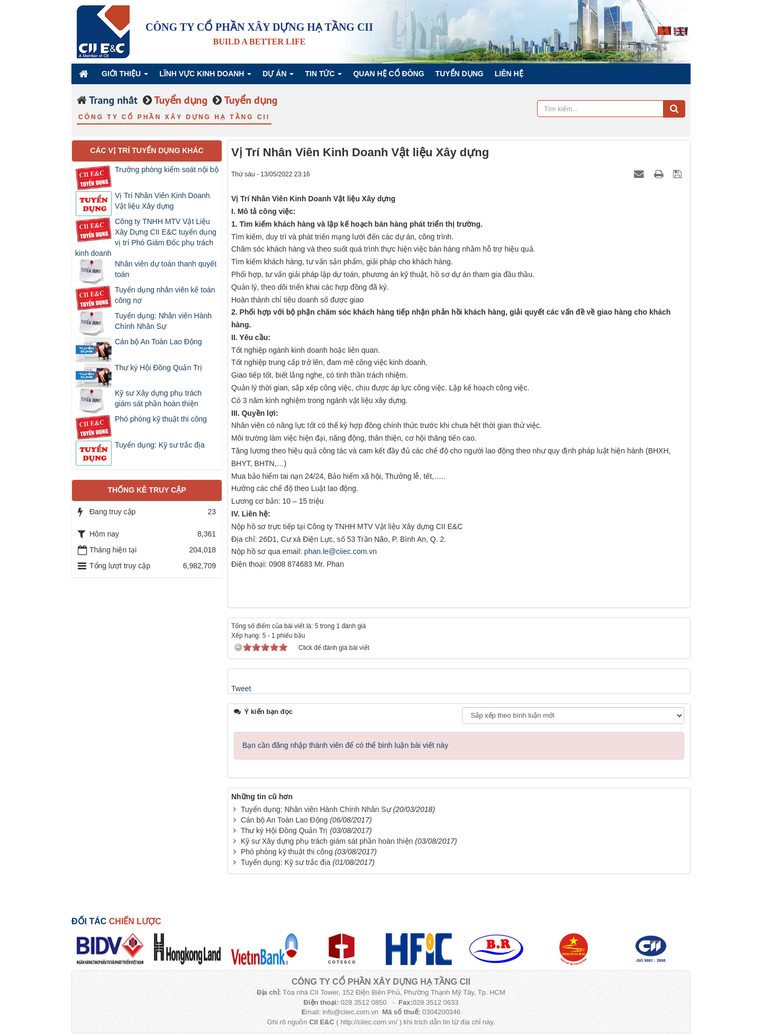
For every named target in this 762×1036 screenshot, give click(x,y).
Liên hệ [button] (509, 73)
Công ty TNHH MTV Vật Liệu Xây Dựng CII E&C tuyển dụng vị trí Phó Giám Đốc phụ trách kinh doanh (145, 237)
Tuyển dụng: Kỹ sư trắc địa (286, 862)
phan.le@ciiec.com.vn (340, 551)
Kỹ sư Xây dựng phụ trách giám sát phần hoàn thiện (327, 841)
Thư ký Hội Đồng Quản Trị (284, 830)
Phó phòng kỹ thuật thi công (287, 851)
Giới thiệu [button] (125, 76)
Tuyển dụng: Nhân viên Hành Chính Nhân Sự (316, 809)
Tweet (241, 688)
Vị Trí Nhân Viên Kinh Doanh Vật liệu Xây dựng (162, 200)
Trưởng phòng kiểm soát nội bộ (167, 169)
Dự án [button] (278, 76)
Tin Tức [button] (323, 76)
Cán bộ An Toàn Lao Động (284, 820)
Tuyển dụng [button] (460, 73)
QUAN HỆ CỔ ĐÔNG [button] (388, 73)
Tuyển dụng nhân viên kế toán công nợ (165, 295)
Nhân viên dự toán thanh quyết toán (165, 269)
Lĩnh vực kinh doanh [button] (205, 76)
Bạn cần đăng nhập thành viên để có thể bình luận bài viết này (345, 745)
